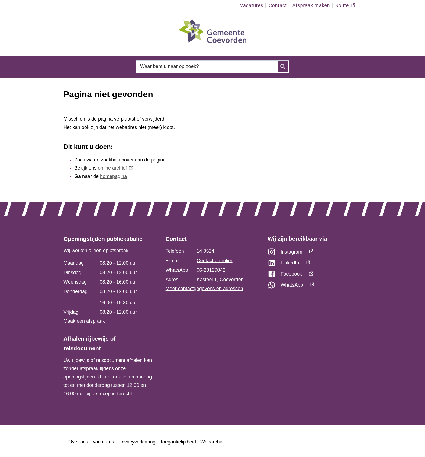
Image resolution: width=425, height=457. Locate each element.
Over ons (78, 442)
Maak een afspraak (84, 321)
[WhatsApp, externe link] (315, 286)
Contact (278, 5)
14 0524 (205, 251)
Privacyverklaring (137, 442)
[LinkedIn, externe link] (315, 264)
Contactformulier (215, 260)
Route (345, 5)
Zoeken (283, 66)
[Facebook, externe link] (315, 275)
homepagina (113, 176)
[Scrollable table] (107, 287)
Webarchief (212, 442)
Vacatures (251, 5)
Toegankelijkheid (178, 442)
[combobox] (212, 66)
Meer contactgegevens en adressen (204, 288)
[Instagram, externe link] (315, 253)
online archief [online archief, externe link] (115, 168)
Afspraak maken (311, 5)
